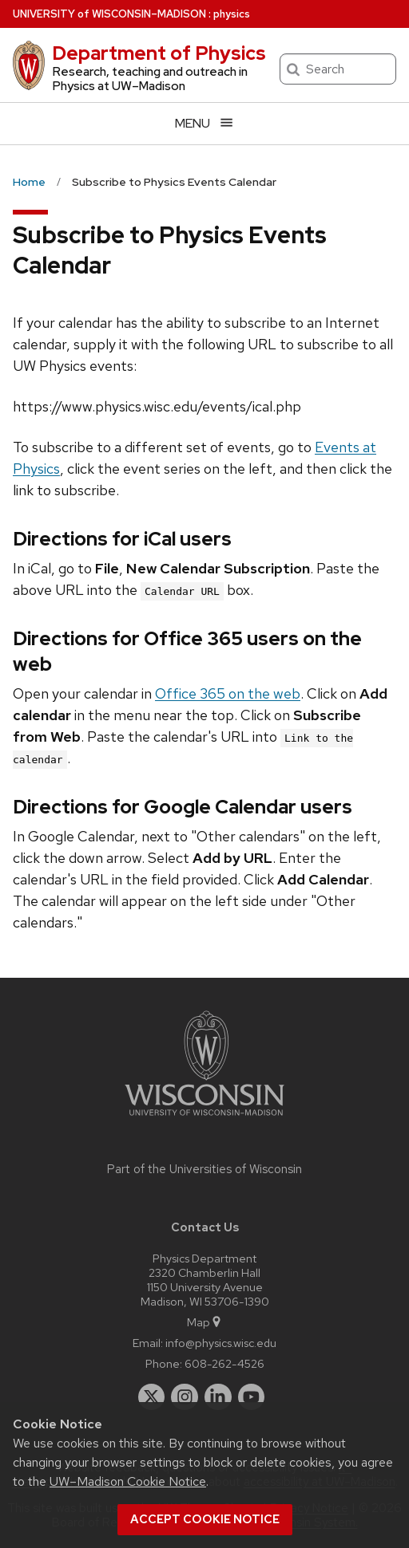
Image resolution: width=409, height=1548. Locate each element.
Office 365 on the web (227, 693)
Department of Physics (159, 53)
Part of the (204, 1169)
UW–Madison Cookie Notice (128, 1481)
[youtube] (251, 1397)
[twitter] (151, 1397)
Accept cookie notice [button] (205, 1519)
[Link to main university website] (204, 1118)
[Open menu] (204, 123)
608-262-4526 (224, 1363)
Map (205, 1321)
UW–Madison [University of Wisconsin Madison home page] (109, 14)
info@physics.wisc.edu (220, 1342)
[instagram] (184, 1397)
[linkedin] (218, 1397)
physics (231, 14)
